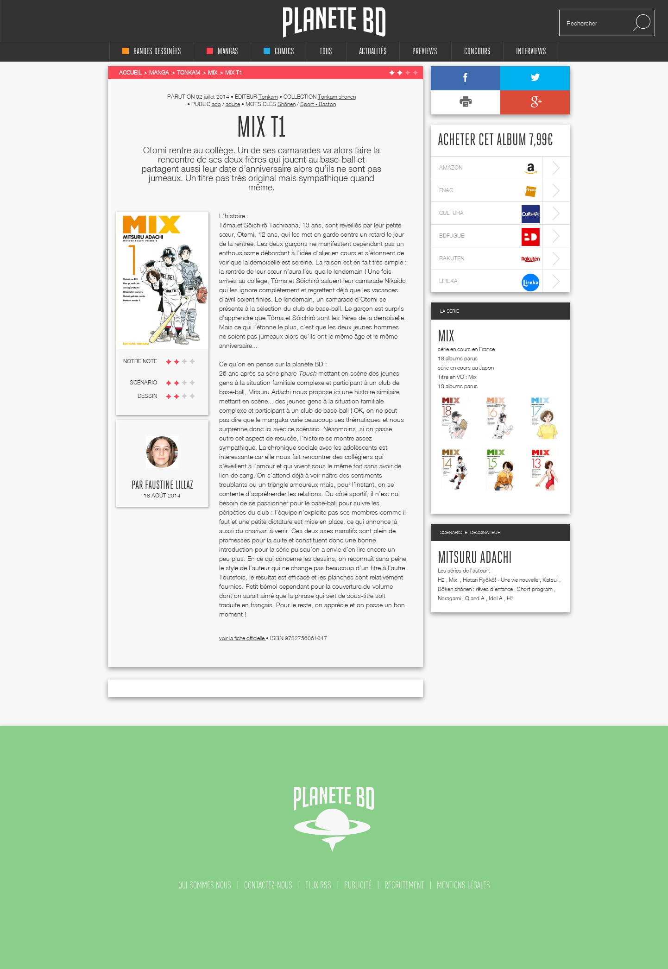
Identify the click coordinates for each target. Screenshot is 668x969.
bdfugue (489, 237)
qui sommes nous (204, 885)
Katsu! (550, 579)
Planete (334, 22)
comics (279, 52)
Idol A (496, 598)
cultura (489, 214)
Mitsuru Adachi (475, 558)
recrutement (404, 885)
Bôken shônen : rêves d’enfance (475, 588)
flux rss (318, 885)
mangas (222, 52)
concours (477, 52)
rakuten (489, 260)
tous (326, 52)
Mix (446, 336)
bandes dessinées (151, 52)
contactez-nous (268, 885)
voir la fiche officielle (242, 638)
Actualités (373, 52)
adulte (233, 104)
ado (216, 104)
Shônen (286, 104)
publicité (358, 885)
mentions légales (463, 885)
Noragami (449, 598)
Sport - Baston (318, 104)
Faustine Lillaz (169, 485)
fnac (489, 191)
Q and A (475, 598)
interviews (531, 52)
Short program (535, 588)
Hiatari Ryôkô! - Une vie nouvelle (500, 579)
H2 (441, 579)
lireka (489, 282)
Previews (424, 52)
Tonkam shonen (337, 96)
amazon (489, 169)
